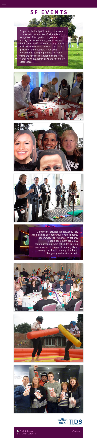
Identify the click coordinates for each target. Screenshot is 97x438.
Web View (76, 431)
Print (20, 431)
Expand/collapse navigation (48, 4)
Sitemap (29, 431)
